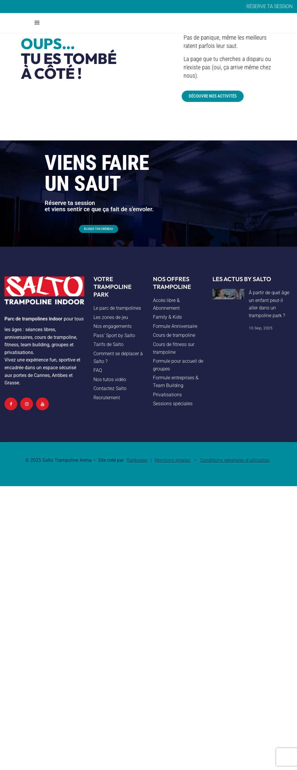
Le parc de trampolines (117, 308)
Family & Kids (167, 317)
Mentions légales (172, 460)
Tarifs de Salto (108, 344)
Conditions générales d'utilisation (235, 460)
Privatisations (167, 394)
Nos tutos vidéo (109, 379)
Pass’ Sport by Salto (114, 335)
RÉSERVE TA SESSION (269, 6)
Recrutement (106, 397)
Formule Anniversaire (175, 326)
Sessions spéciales (173, 403)
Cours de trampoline (174, 335)
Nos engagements (112, 326)
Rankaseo (137, 460)
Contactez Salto (109, 388)
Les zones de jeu (110, 317)
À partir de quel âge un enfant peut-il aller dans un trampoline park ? (269, 304)
